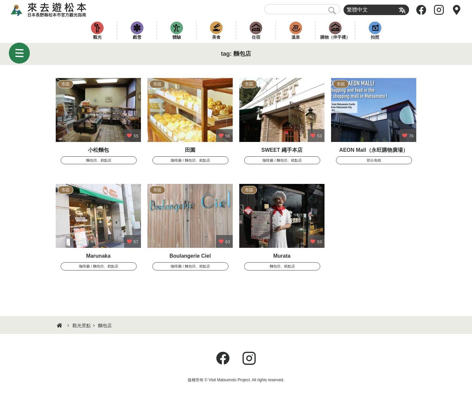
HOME (60, 325)
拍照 (375, 37)
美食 (216, 37)
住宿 (256, 37)
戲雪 (137, 37)
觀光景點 (81, 325)
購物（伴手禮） (335, 37)
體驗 (176, 37)
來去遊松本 (54, 10)
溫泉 (295, 37)
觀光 (97, 37)
